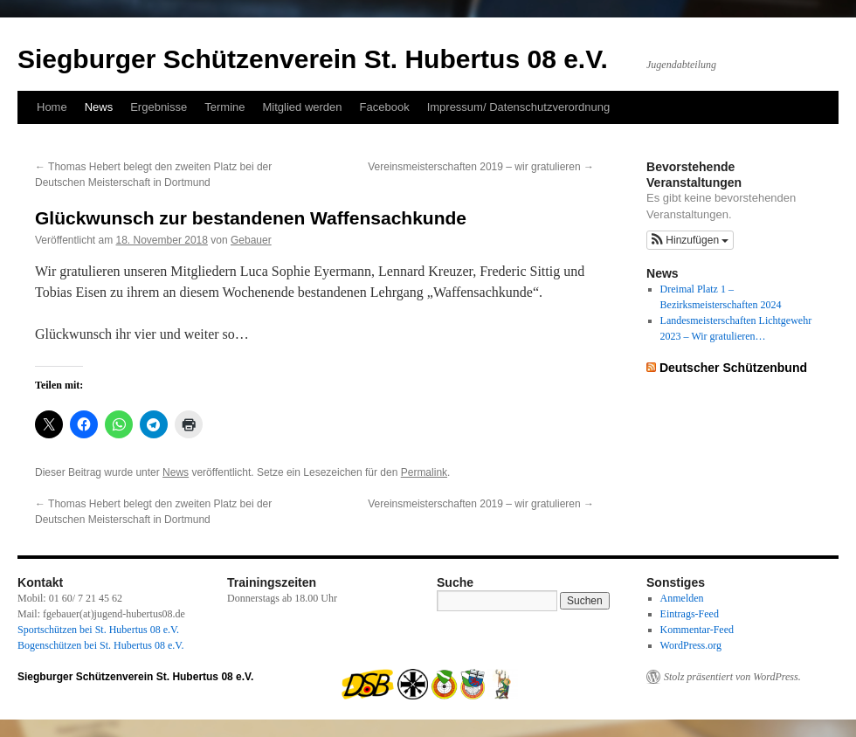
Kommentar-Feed (697, 629)
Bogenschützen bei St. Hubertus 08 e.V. (100, 645)
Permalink (424, 472)
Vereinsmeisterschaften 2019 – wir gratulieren (481, 167)
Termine (224, 107)
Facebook (385, 107)
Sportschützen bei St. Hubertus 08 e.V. (98, 629)
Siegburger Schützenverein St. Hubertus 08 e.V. (312, 59)
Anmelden (682, 598)
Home (52, 107)
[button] (690, 240)
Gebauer (251, 240)
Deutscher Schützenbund (733, 368)
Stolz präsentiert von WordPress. (732, 677)
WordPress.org (690, 645)
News (99, 107)
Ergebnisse (158, 107)
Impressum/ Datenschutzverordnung (519, 107)
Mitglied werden (302, 107)
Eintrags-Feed (689, 614)
